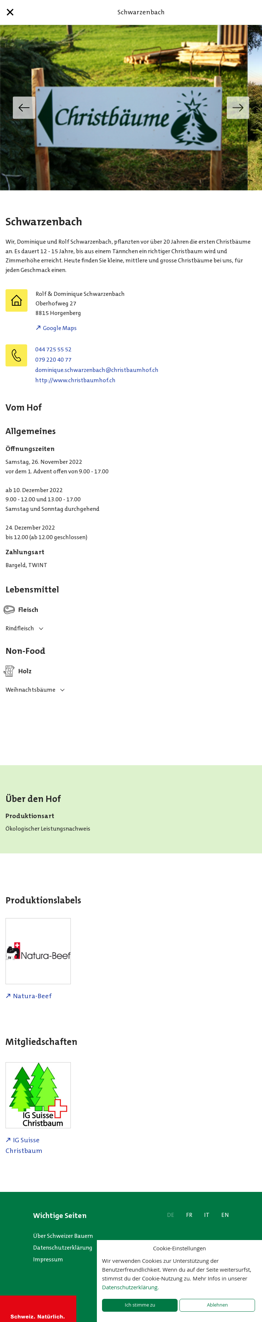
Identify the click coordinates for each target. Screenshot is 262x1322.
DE (170, 1215)
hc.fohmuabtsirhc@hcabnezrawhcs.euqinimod (97, 370)
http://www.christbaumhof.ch (75, 380)
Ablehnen (217, 1305)
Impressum (48, 1259)
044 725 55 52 (53, 349)
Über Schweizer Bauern (63, 1236)
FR (189, 1215)
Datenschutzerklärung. (130, 1287)
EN (225, 1215)
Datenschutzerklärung (62, 1247)
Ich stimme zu (140, 1305)
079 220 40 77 (53, 359)
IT (207, 1215)
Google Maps (60, 328)
